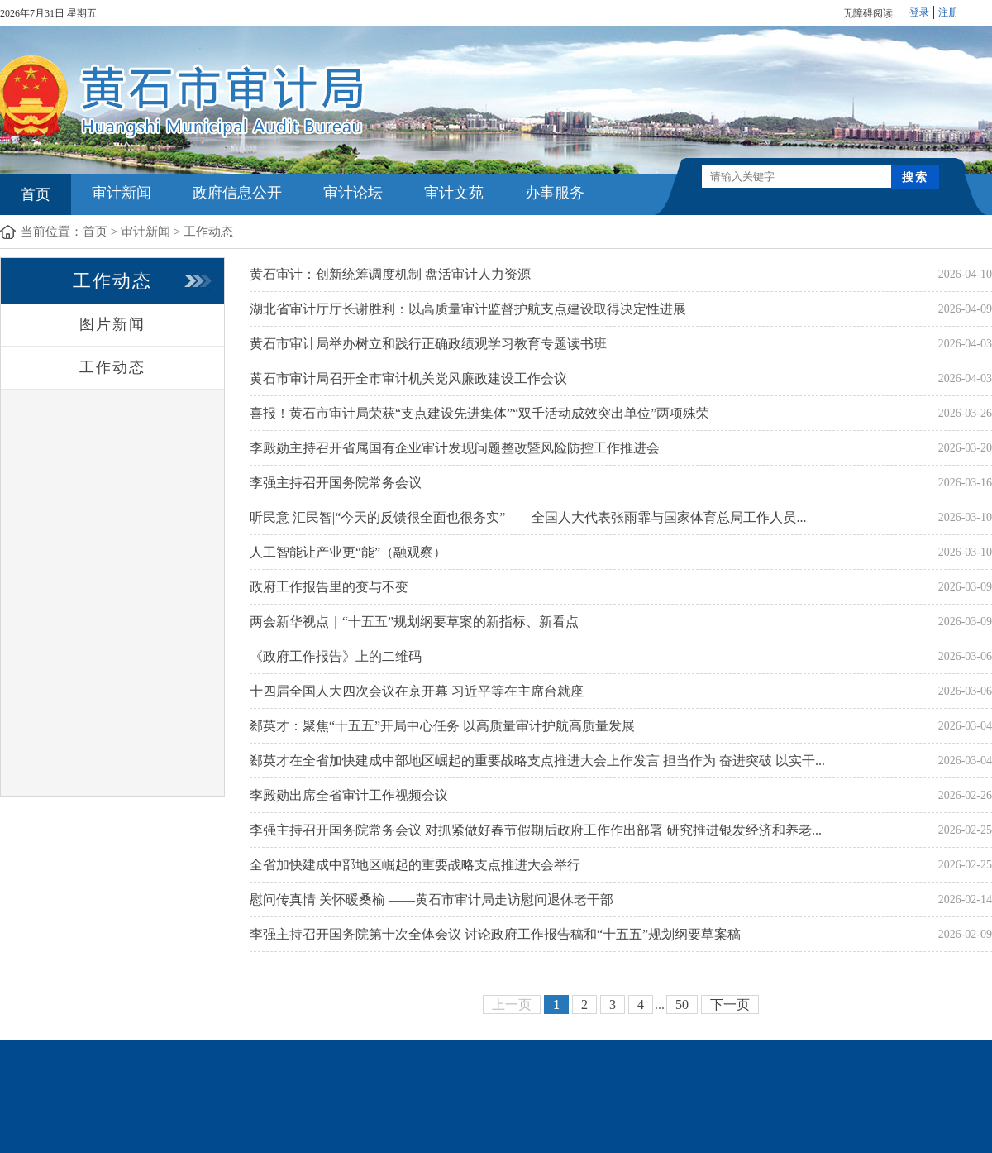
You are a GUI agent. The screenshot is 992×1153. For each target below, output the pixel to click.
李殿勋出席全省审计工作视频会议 (349, 795)
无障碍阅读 (868, 13)
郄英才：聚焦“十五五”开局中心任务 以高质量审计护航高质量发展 (442, 726)
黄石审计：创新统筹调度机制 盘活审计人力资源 (390, 274)
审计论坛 (353, 192)
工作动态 (208, 231)
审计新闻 (121, 192)
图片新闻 (112, 324)
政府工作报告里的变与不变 (329, 587)
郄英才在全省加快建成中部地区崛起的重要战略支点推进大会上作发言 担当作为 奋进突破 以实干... (537, 761)
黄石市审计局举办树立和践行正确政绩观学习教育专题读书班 (428, 344)
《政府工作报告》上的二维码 (336, 656)
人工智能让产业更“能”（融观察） (348, 552)
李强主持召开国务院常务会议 (336, 483)
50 (682, 1005)
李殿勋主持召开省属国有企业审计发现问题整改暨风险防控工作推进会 (455, 448)
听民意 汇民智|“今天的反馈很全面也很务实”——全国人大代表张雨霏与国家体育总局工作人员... (528, 517)
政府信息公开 (237, 192)
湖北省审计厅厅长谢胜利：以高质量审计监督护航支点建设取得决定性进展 (468, 309)
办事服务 (554, 192)
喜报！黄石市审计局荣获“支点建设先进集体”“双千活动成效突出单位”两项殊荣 (479, 413)
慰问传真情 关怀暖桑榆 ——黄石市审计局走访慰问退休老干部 (431, 899)
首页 (35, 194)
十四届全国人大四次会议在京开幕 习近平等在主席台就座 (417, 691)
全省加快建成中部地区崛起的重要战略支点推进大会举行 (415, 865)
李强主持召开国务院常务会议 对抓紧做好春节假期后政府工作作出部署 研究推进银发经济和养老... (536, 830)
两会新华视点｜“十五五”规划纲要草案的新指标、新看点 (414, 622)
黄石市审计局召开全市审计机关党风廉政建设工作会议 (408, 378)
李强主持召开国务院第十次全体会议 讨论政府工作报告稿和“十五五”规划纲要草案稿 (495, 934)
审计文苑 (454, 192)
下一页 (730, 1005)
